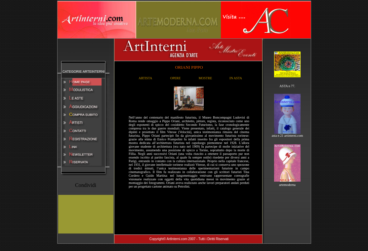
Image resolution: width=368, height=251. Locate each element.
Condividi (85, 185)
